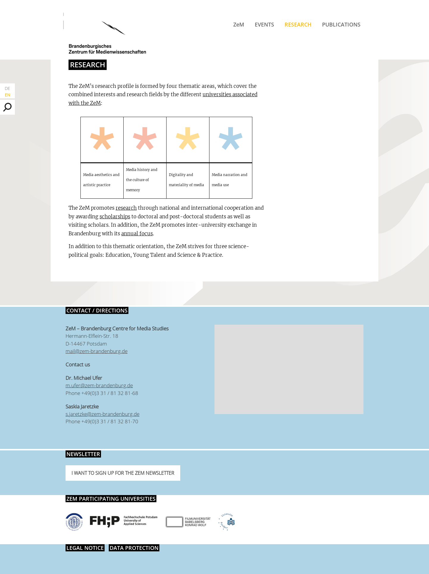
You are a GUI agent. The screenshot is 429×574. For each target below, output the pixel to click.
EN (7, 95)
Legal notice (85, 547)
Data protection (134, 547)
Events (264, 24)
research (126, 208)
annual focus (137, 233)
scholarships (115, 216)
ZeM (238, 24)
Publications (341, 24)
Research (298, 24)
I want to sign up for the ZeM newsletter (123, 473)
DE (7, 88)
